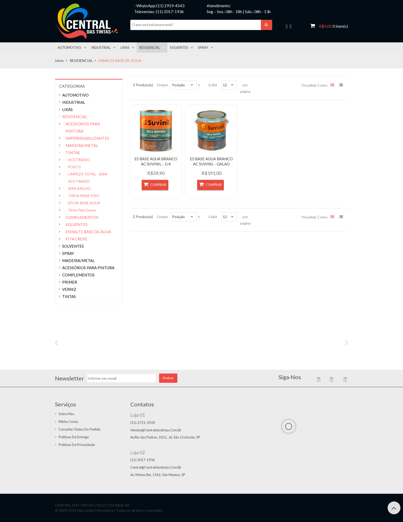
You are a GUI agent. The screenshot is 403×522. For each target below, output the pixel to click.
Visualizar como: (314, 85)
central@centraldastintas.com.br (155, 467)
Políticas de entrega (74, 437)
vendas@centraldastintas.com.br (155, 430)
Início (59, 60)
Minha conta (68, 422)
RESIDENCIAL (81, 60)
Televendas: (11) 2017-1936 (159, 11)
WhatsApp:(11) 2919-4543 (159, 5)
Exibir (213, 85)
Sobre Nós (66, 414)
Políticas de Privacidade (77, 445)
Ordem (162, 85)
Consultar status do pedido (79, 429)
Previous (56, 342)
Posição (178, 85)
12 (225, 85)
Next (346, 342)
